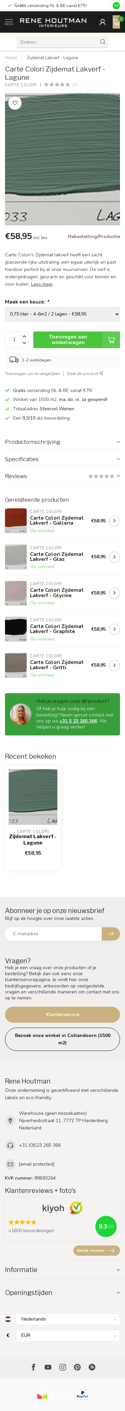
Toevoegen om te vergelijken (32, 373)
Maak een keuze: (27, 301)
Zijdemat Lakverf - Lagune (52, 58)
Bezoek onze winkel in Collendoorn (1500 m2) (62, 1039)
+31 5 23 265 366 (78, 721)
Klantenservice (62, 1014)
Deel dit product (85, 373)
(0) (75, 84)
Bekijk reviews (95, 1251)
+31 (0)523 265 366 (40, 1145)
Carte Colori (21, 85)
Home (11, 58)
